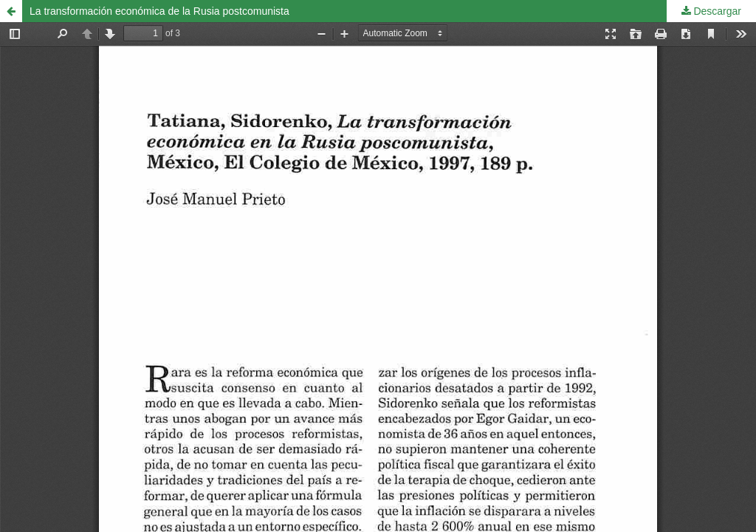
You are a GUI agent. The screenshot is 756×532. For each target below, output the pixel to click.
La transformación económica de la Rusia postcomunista (159, 11)
